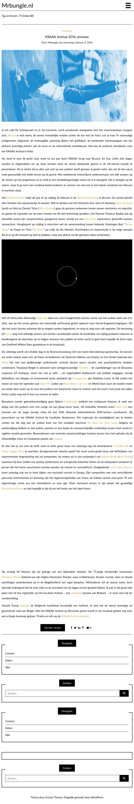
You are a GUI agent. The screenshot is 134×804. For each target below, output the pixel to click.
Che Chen (90, 218)
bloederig (76, 592)
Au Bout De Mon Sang (102, 422)
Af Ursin (38, 229)
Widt (4, 362)
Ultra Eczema (46, 208)
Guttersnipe (71, 401)
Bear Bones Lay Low (76, 383)
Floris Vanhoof (124, 203)
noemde (24, 605)
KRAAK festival (16, 197)
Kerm (8, 333)
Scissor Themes (54, 797)
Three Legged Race (13, 451)
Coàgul (58, 438)
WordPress (97, 797)
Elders (8, 660)
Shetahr (83, 367)
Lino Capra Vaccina (121, 467)
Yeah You (42, 317)
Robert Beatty (109, 456)
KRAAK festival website (75, 616)
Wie (7, 667)
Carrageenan (79, 378)
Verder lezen (52, 627)
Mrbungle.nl (17, 5)
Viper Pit (45, 383)
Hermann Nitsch (11, 577)
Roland (12, 135)
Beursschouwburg (87, 197)
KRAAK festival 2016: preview (67, 37)
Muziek (67, 30)
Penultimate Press (12, 488)
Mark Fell (121, 406)
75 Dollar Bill (121, 446)
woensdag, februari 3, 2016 (77, 42)
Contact (9, 653)
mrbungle (53, 42)
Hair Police (125, 456)
